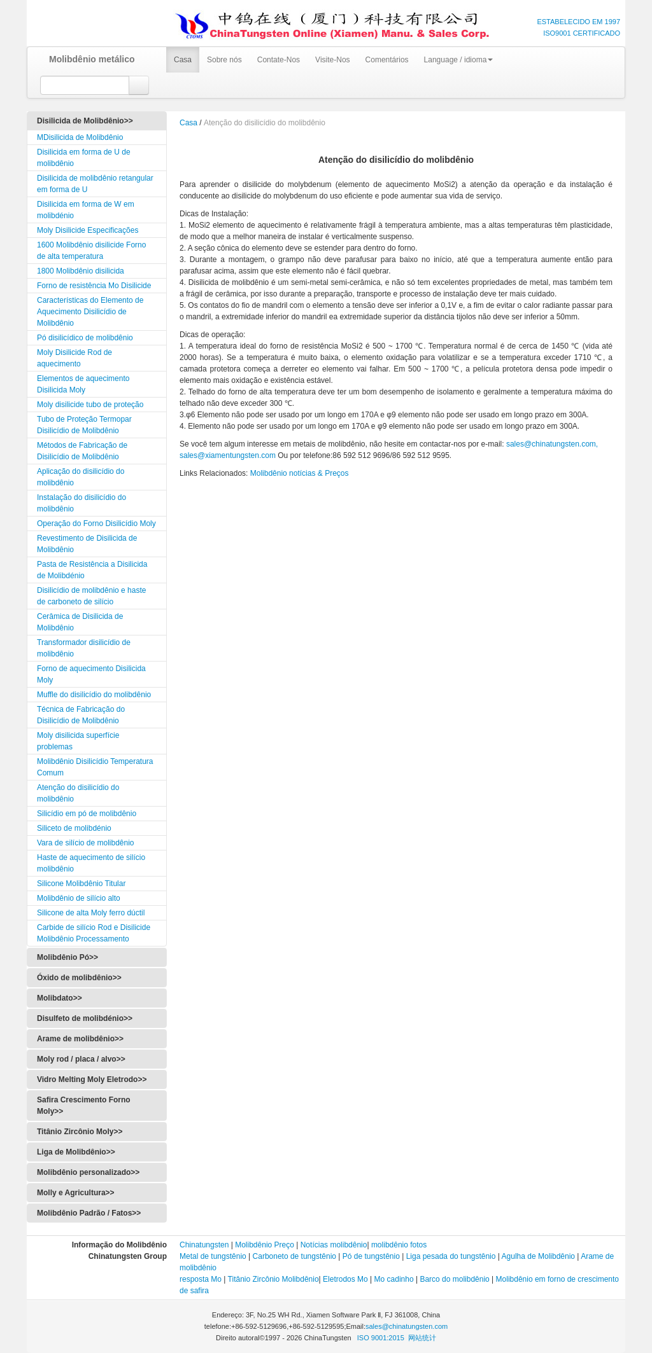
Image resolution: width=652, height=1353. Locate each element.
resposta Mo (201, 1279)
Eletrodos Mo (345, 1279)
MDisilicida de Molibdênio (80, 137)
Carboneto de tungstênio (294, 1256)
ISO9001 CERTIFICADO (581, 33)
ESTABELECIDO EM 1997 (578, 21)
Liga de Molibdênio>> (76, 1152)
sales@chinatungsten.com (406, 1326)
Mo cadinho (394, 1279)
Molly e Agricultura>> (76, 1192)
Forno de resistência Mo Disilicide (94, 285)
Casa (183, 59)
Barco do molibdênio (454, 1279)
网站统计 (422, 1338)
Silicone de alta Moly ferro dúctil (91, 912)
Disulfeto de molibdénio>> (84, 1018)
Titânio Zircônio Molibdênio (273, 1279)
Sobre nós (224, 59)
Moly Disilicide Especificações (87, 230)
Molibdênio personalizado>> (88, 1172)
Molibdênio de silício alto (78, 898)
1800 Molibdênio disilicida (80, 271)
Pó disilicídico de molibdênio (85, 337)
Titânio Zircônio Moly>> (79, 1131)
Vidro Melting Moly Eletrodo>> (91, 1079)
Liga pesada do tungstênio (451, 1256)
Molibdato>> (59, 998)
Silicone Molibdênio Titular (81, 883)
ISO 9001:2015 (380, 1338)
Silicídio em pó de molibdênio (86, 813)
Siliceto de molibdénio (74, 828)
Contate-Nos (278, 59)
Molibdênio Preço (264, 1244)
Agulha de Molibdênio (537, 1256)
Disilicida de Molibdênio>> (85, 120)
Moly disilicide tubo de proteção (90, 404)
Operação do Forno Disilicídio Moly (96, 523)
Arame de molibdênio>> (80, 1038)
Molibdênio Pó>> (67, 957)
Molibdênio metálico (87, 59)
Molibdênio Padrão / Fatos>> (89, 1213)
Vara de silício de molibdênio (85, 842)
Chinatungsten (204, 1244)
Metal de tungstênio (213, 1256)
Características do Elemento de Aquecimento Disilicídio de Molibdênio (90, 312)
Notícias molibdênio (334, 1244)
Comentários (387, 59)
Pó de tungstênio (371, 1256)
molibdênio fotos (399, 1244)
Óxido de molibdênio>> (79, 977)
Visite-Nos (332, 59)
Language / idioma (458, 59)
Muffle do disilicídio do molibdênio (94, 694)
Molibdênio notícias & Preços (299, 473)
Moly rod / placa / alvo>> (81, 1059)
